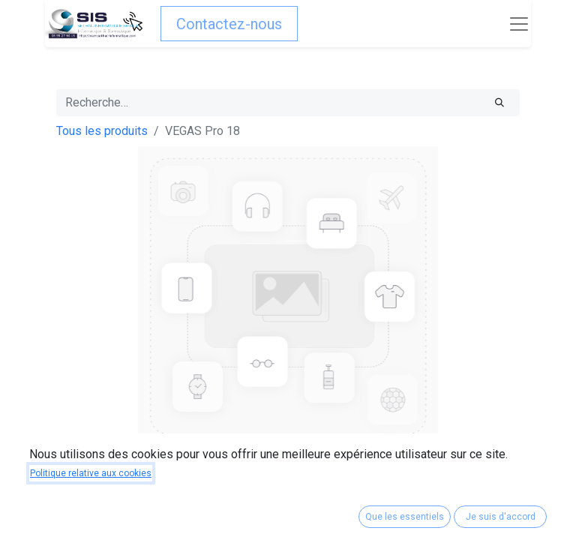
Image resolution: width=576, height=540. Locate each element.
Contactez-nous (229, 24)
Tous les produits (102, 131)
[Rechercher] (499, 102)
